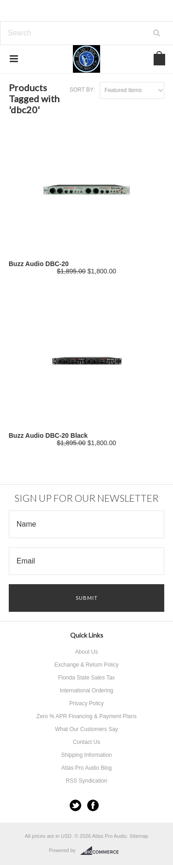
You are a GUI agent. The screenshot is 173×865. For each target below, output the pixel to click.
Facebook (93, 805)
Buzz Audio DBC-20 (39, 263)
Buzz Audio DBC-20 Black (48, 435)
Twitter (75, 805)
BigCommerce (102, 851)
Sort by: (82, 90)
